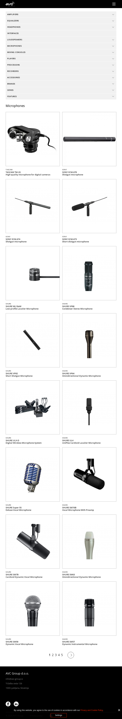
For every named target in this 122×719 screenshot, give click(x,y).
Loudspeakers (14, 39)
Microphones (14, 46)
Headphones (14, 27)
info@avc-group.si (14, 678)
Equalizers (13, 20)
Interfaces (13, 33)
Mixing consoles (16, 52)
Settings (58, 715)
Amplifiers (12, 14)
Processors (13, 65)
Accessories (13, 77)
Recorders (13, 71)
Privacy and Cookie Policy (91, 710)
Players (11, 58)
